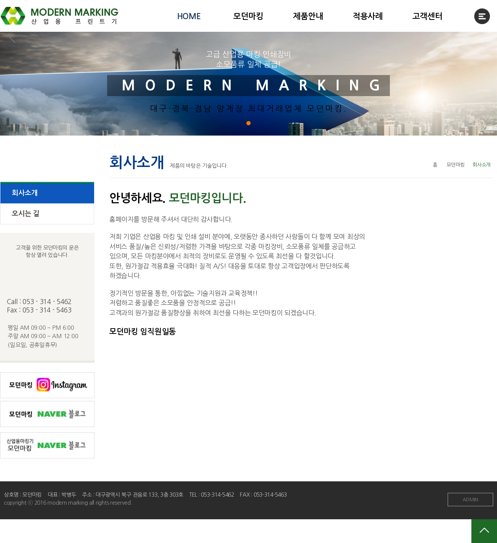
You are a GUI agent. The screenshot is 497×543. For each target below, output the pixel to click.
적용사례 (368, 16)
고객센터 (427, 16)
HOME (189, 16)
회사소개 (24, 193)
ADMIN (470, 499)
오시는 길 (25, 213)
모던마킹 (248, 16)
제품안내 (308, 16)
